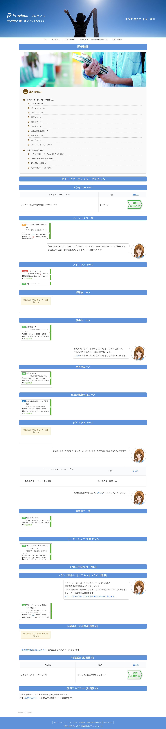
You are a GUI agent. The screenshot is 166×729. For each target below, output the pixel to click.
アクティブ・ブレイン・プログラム (40, 100)
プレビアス (62, 722)
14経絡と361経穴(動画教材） (42, 159)
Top (55, 722)
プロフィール (72, 722)
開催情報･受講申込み (94, 722)
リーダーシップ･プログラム (41, 145)
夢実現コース (36, 126)
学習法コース (36, 117)
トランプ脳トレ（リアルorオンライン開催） (48, 154)
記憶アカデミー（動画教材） (42, 168)
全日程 (136, 195)
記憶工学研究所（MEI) (35, 150)
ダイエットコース (38, 135)
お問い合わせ (107, 722)
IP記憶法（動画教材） (39, 163)
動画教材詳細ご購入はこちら (34, 650)
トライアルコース (38, 103)
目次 (31, 91)
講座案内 (82, 722)
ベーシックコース (38, 108)
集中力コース (36, 140)
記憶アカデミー (32, 698)
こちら (77, 355)
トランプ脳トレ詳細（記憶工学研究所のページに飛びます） (90, 596)
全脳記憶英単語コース (39, 131)
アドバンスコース (38, 113)
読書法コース (36, 122)
